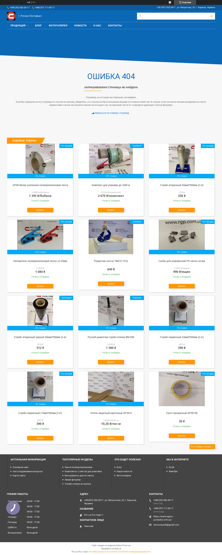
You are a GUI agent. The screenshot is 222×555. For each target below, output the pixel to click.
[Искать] (211, 16)
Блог (38, 25)
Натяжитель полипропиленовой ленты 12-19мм (40, 261)
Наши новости (124, 471)
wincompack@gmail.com (166, 524)
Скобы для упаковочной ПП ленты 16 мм (182, 261)
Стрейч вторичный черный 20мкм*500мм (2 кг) (40, 337)
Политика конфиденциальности (134, 551)
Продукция (18, 25)
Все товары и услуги (201, 446)
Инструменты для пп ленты (79, 475)
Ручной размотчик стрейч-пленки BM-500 (111, 337)
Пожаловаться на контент (104, 551)
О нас (97, 25)
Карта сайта (19, 475)
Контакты (115, 25)
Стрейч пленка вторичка (78, 484)
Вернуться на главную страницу (112, 113)
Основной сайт (21, 467)
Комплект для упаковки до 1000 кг (111, 185)
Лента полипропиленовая (78, 467)
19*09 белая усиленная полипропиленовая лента (40, 185)
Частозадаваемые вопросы (28, 471)
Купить (40, 210)
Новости (80, 25)
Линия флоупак (73, 479)
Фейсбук (173, 471)
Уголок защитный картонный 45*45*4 (111, 413)
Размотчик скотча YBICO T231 (111, 261)
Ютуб (171, 467)
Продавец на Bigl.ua (111, 548)
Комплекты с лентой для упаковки (83, 471)
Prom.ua (126, 545)
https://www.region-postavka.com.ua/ (163, 518)
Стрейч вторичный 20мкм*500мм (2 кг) (181, 185)
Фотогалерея (58, 25)
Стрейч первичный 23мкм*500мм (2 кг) (181, 337)
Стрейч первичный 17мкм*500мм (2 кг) (40, 413)
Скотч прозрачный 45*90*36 (182, 413)
